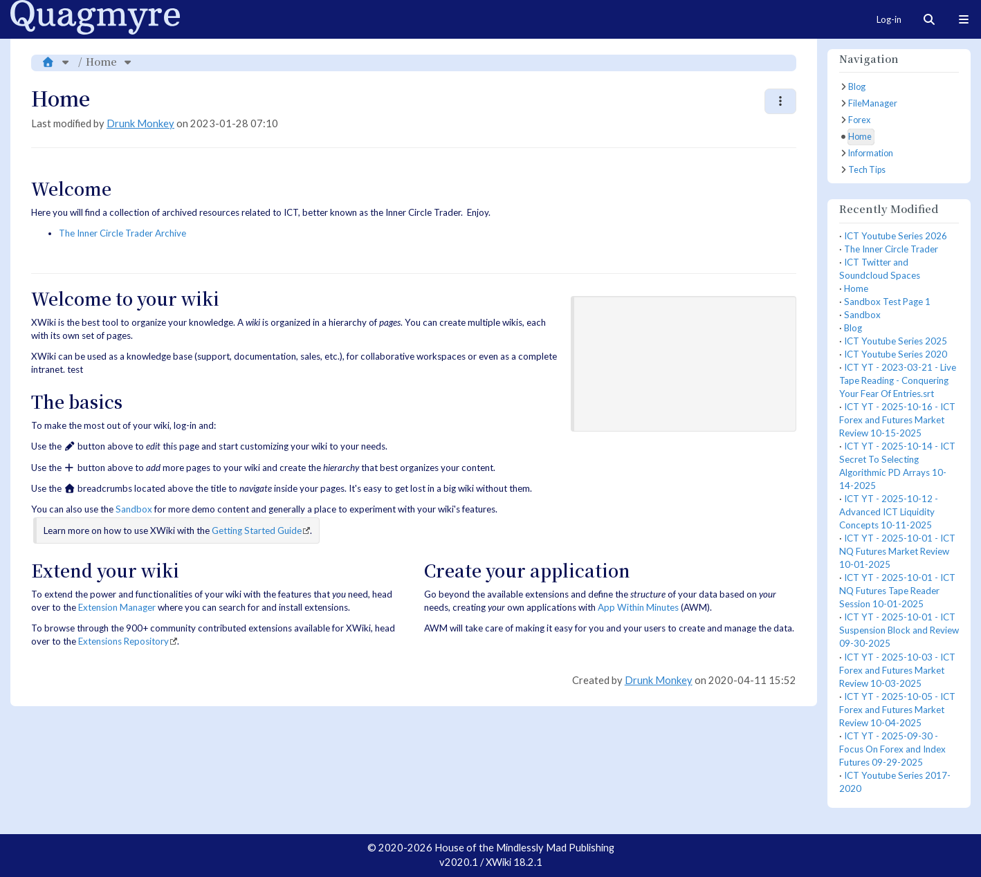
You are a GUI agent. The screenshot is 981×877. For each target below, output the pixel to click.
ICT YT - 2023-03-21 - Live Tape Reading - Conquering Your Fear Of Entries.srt (897, 380)
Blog (853, 327)
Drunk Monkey (140, 123)
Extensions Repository (123, 641)
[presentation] (685, 362)
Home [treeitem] (860, 136)
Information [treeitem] (870, 153)
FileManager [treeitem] (872, 103)
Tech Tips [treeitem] (867, 170)
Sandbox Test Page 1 (887, 301)
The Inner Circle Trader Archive (122, 233)
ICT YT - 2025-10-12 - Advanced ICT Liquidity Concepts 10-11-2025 (888, 511)
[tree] (899, 128)
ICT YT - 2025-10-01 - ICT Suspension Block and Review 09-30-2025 (899, 630)
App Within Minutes (638, 607)
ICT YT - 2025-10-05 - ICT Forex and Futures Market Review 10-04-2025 (897, 709)
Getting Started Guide (257, 530)
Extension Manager (117, 607)
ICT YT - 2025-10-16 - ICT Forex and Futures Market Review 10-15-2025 (897, 419)
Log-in (889, 19)
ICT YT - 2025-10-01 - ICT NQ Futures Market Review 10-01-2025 (897, 551)
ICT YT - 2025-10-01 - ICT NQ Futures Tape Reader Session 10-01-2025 (897, 590)
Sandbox (134, 509)
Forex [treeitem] (859, 120)
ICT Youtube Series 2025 (895, 341)
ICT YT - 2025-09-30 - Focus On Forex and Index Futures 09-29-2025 (892, 749)
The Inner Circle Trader (891, 249)
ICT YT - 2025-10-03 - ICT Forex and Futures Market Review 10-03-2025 (897, 670)
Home (101, 61)
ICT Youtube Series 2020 (895, 354)
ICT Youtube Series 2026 (895, 235)
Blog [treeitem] (856, 87)
